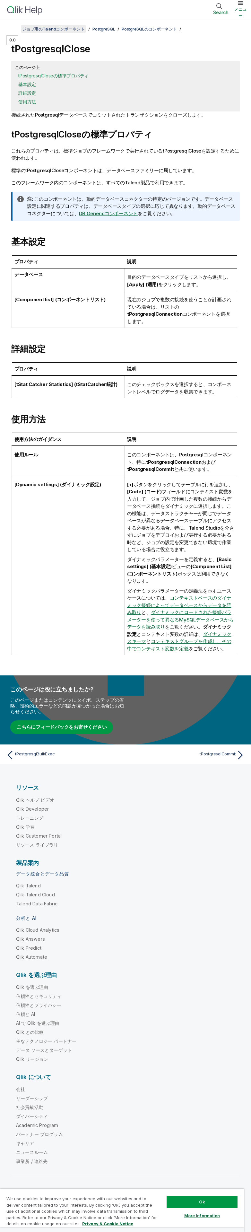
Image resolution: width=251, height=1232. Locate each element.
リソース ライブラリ (37, 845)
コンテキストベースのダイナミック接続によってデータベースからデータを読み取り (179, 605)
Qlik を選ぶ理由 (32, 987)
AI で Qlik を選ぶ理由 (37, 1023)
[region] (122, 1210)
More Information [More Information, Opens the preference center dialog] (202, 1215)
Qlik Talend (28, 885)
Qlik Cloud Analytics (37, 930)
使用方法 (27, 101)
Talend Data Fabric (36, 903)
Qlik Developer (32, 809)
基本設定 (27, 84)
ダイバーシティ (32, 1116)
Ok (202, 1201)
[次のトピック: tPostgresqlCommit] (187, 755)
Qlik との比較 (30, 1032)
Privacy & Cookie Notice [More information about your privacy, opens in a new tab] (107, 1223)
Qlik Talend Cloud (35, 894)
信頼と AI (25, 1014)
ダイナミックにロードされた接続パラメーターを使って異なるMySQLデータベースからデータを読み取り (180, 619)
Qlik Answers (30, 939)
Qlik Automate (31, 957)
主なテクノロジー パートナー (46, 1041)
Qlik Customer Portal (39, 836)
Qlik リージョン (32, 1059)
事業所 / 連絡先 (32, 1161)
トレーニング (29, 818)
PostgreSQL (103, 28)
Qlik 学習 (25, 827)
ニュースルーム (32, 1152)
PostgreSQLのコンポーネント (149, 28)
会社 (20, 1089)
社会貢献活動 (29, 1107)
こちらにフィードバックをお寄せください (62, 727)
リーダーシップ (32, 1098)
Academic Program (37, 1125)
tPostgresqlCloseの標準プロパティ (53, 75)
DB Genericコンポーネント (108, 213)
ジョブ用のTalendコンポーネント (53, 28)
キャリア (25, 1143)
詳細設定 (27, 93)
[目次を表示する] (13, 29)
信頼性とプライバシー (39, 1005)
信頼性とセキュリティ (39, 996)
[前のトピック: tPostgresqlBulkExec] (64, 755)
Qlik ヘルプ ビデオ (35, 800)
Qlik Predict (28, 948)
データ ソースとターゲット (44, 1050)
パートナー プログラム (39, 1134)
